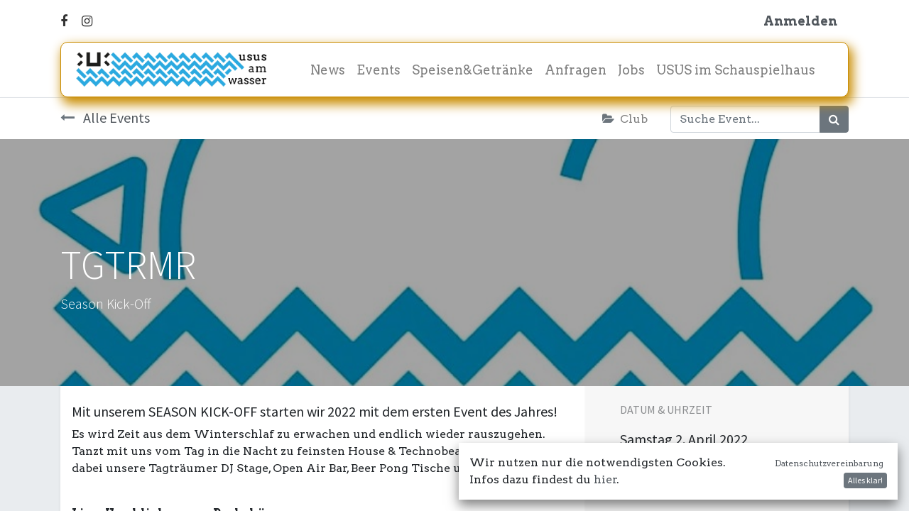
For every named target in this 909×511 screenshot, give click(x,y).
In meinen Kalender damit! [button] (714, 476)
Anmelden (800, 20)
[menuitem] (328, 70)
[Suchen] (834, 119)
